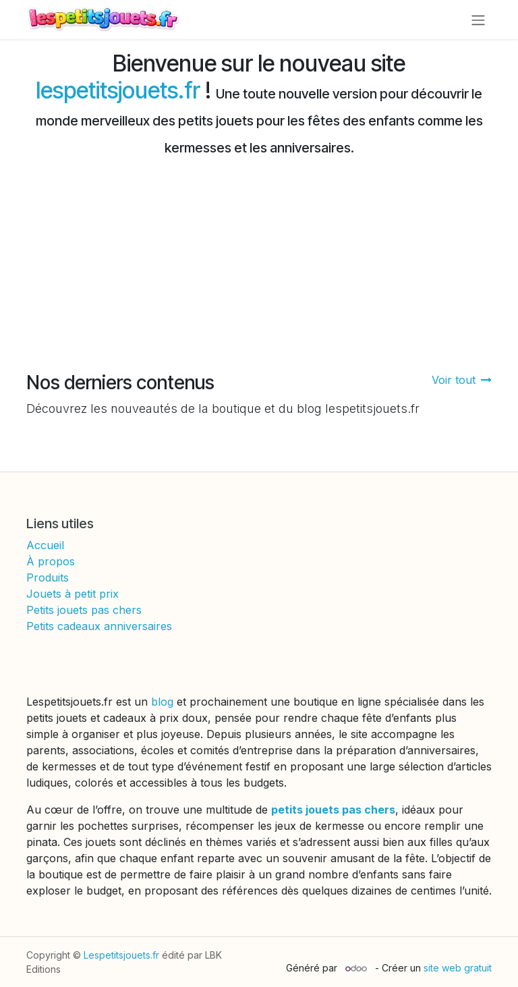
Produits (47, 577)
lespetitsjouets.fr (118, 90)
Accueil (45, 545)
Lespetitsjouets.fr (121, 955)
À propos (50, 561)
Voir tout (462, 380)
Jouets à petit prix (72, 593)
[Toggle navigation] (478, 19)
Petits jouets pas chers (84, 610)
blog (164, 701)
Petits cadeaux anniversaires (99, 626)
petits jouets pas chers (333, 809)
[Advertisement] (259, 270)
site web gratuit (458, 968)
